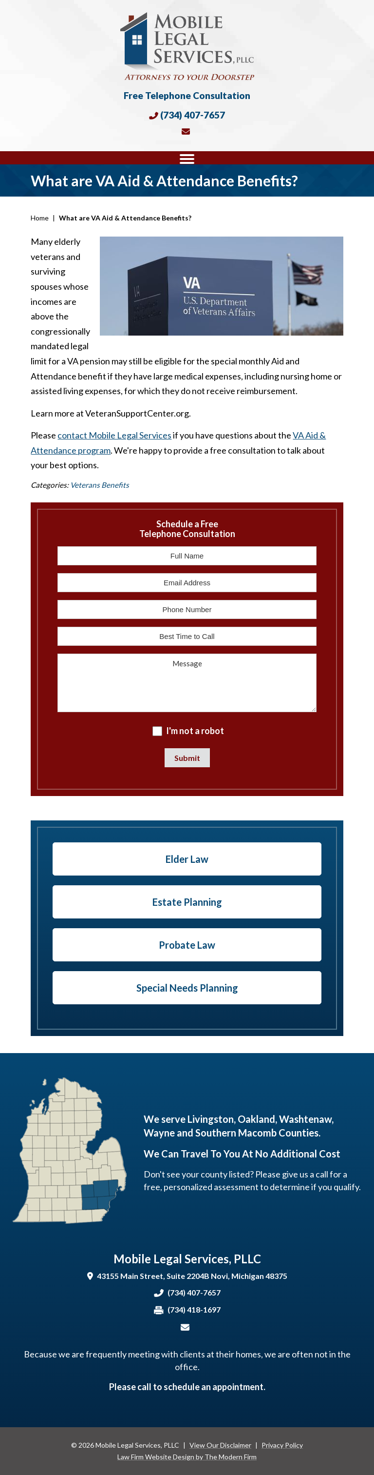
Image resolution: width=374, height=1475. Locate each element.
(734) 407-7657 (192, 114)
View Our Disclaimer (220, 1445)
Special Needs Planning (187, 988)
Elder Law (187, 859)
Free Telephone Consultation (187, 95)
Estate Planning (187, 902)
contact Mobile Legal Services (114, 435)
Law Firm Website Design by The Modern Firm (187, 1457)
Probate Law (187, 945)
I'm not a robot (195, 730)
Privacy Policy (282, 1445)
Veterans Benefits (99, 484)
